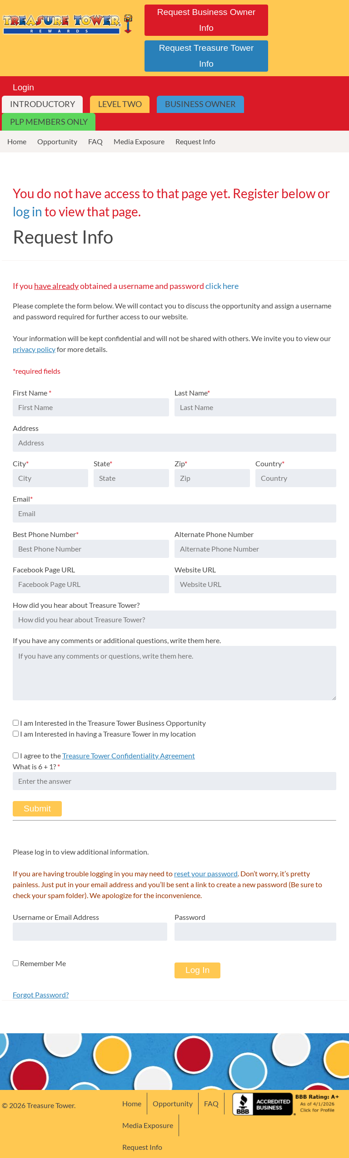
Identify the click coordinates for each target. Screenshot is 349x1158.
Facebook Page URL (44, 569)
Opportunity (57, 141)
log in (27, 211)
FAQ (95, 141)
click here (222, 286)
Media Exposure (139, 141)
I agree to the (107, 755)
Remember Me (39, 963)
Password (189, 917)
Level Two (120, 104)
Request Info (195, 141)
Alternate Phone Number (214, 534)
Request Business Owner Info (206, 20)
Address (26, 428)
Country (269, 463)
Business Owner (200, 104)
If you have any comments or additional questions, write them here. (117, 640)
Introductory (42, 104)
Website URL (195, 569)
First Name (32, 392)
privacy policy (34, 349)
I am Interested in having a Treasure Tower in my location (108, 733)
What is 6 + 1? (36, 766)
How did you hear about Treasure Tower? (76, 605)
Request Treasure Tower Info (206, 55)
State (103, 463)
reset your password (206, 873)
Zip (180, 463)
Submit (37, 808)
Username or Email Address (56, 917)
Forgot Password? (41, 994)
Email (23, 498)
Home (16, 141)
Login (23, 87)
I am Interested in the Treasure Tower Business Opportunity (113, 722)
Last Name (192, 392)
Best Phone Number (46, 534)
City (21, 463)
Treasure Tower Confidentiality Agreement (128, 755)
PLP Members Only (49, 122)
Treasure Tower (68, 24)
